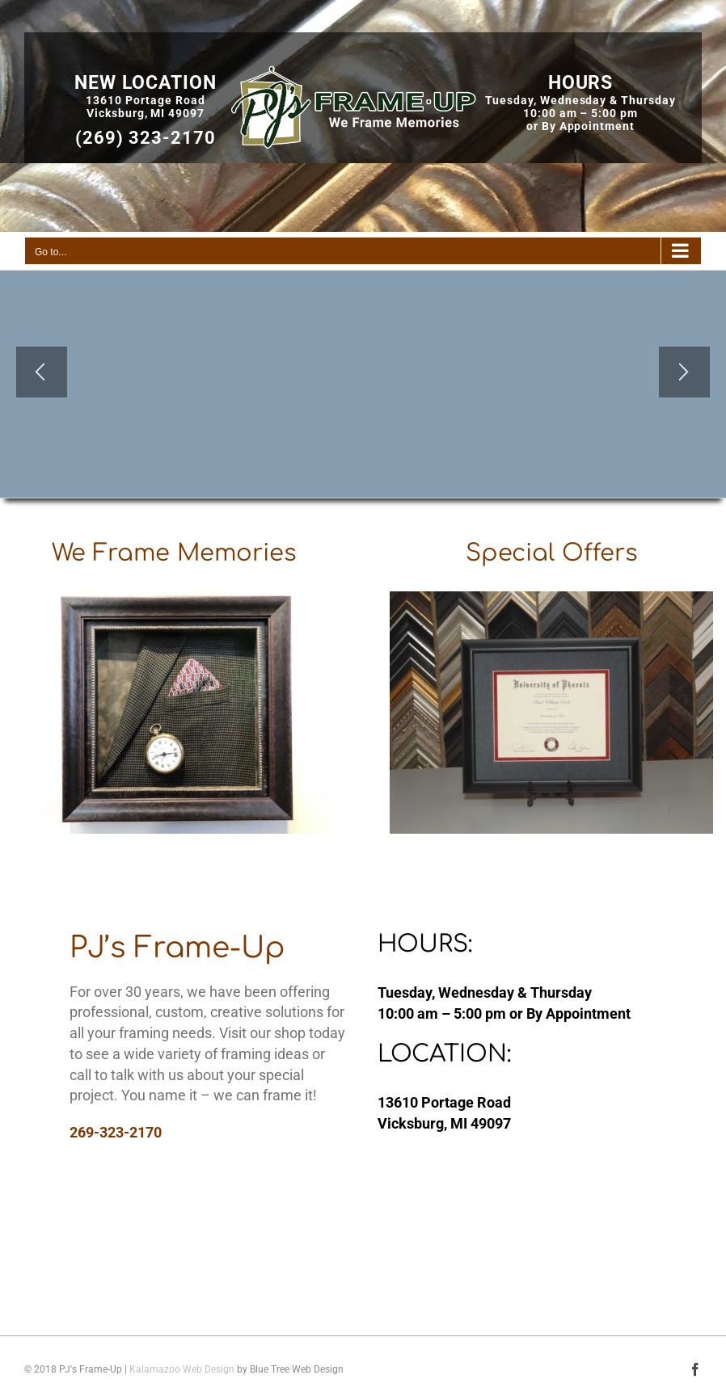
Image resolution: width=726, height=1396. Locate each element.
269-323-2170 (116, 1132)
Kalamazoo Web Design (181, 1369)
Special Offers (552, 553)
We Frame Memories (174, 553)
